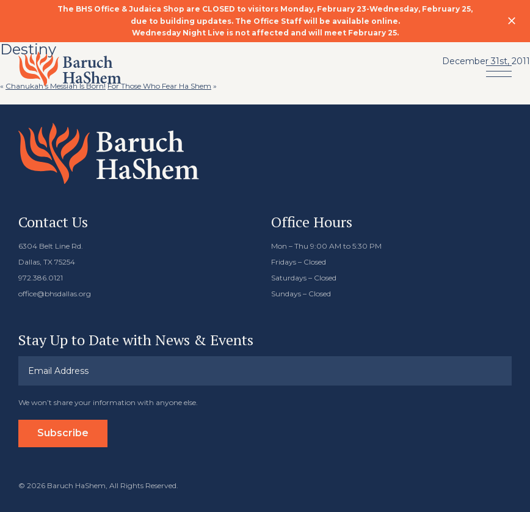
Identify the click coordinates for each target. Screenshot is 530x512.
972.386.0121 (40, 277)
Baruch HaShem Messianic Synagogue (69, 68)
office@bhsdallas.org (54, 293)
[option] (265, 21)
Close (512, 21)
